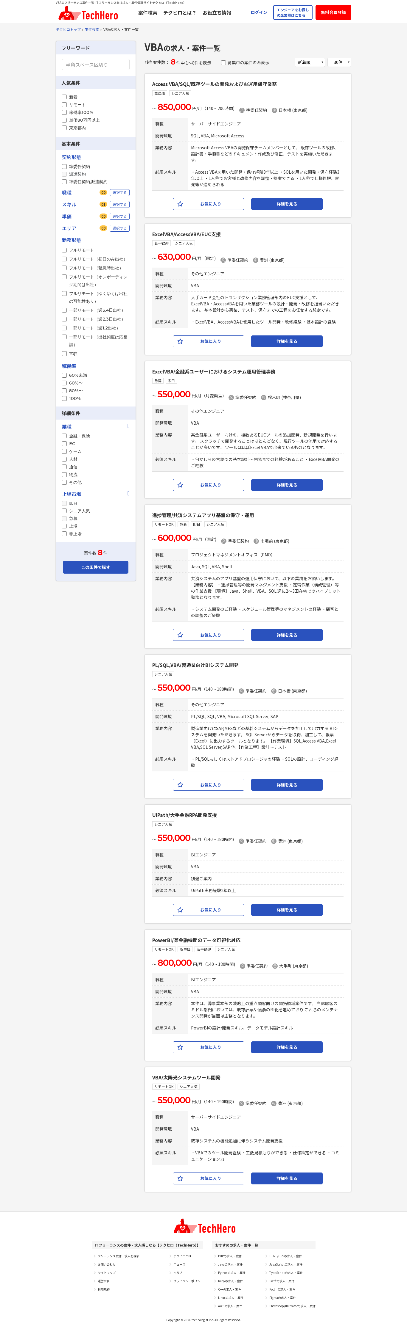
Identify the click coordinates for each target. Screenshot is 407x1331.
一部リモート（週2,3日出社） (97, 319)
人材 (73, 459)
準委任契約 (79, 166)
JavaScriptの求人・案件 (285, 1264)
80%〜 (76, 390)
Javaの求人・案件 (230, 1264)
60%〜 (76, 383)
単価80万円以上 (84, 120)
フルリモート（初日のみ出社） (98, 259)
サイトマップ (107, 1272)
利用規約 (104, 1289)
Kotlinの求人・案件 (282, 1289)
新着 (73, 97)
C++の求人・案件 (229, 1289)
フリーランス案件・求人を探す (118, 1256)
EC (72, 443)
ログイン (259, 12)
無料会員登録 (333, 12)
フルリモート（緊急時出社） (96, 268)
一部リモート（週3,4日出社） (97, 310)
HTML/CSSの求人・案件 (285, 1256)
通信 (73, 467)
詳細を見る (286, 204)
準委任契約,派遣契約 (88, 181)
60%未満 (78, 375)
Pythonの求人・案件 (232, 1272)
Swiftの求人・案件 (281, 1281)
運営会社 (104, 1281)
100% (75, 398)
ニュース (179, 1264)
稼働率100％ (81, 112)
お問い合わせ (107, 1264)
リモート (77, 104)
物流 (73, 474)
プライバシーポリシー (188, 1281)
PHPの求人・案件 (230, 1256)
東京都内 (77, 128)
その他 (75, 482)
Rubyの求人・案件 (230, 1281)
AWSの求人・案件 (230, 1306)
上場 (73, 526)
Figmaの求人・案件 (282, 1297)
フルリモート (81, 250)
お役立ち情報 (217, 12)
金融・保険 (79, 436)
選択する (120, 192)
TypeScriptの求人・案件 (286, 1272)
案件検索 (147, 12)
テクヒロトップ (68, 29)
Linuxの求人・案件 (230, 1297)
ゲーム (75, 451)
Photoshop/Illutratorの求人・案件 (292, 1306)
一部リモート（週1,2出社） (94, 328)
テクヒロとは (182, 1256)
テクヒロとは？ (180, 12)
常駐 (73, 353)
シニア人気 (79, 511)
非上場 (75, 533)
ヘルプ (177, 1272)
